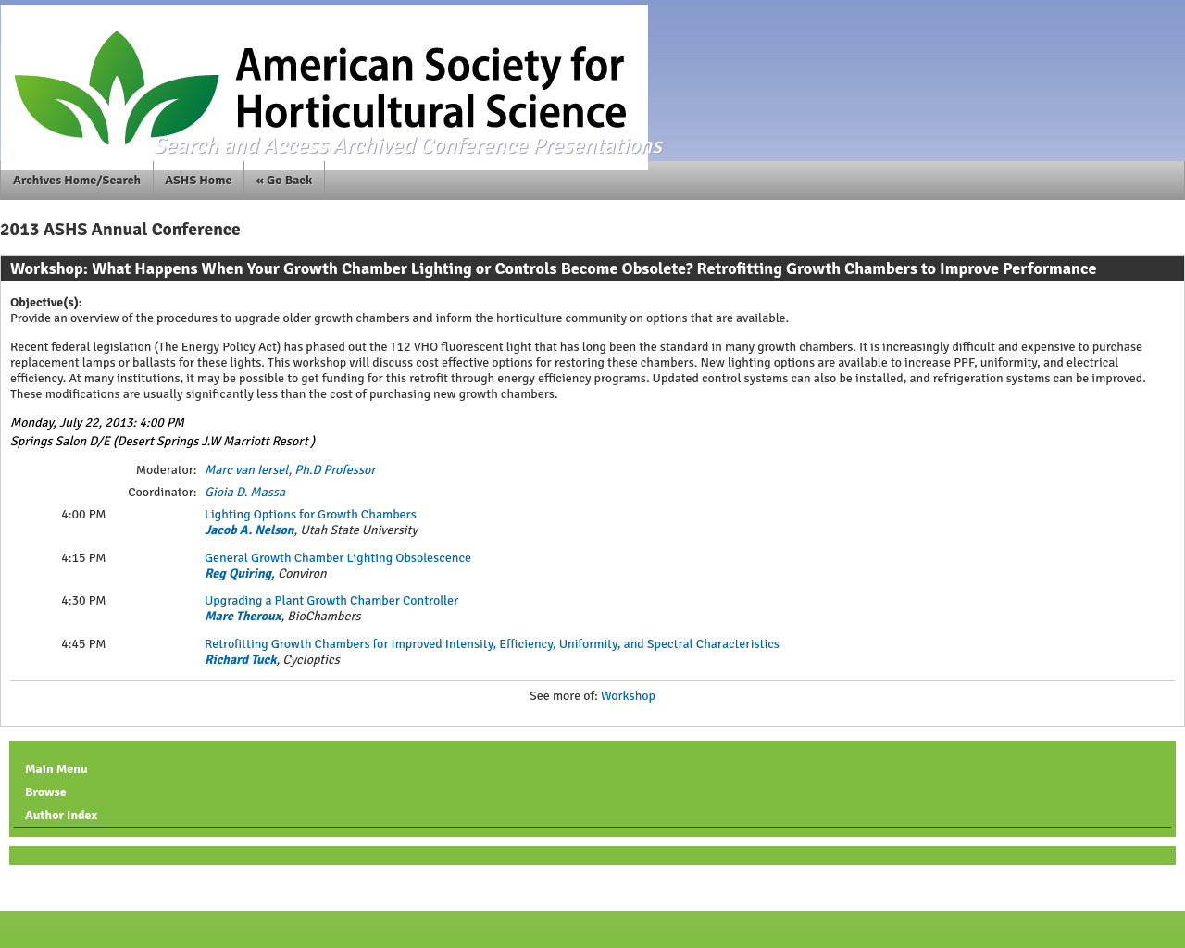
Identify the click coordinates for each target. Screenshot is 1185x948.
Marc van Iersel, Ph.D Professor (290, 470)
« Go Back (284, 180)
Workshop (628, 696)
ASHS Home (198, 180)
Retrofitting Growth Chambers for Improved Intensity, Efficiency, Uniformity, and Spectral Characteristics (492, 644)
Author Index (61, 815)
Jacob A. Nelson (249, 530)
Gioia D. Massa (245, 492)
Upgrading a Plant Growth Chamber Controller (331, 600)
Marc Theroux (243, 616)
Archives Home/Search (77, 180)
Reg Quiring (238, 573)
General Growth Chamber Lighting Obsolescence (338, 558)
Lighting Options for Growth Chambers (311, 514)
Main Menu (56, 769)
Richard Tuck (241, 659)
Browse (46, 792)
